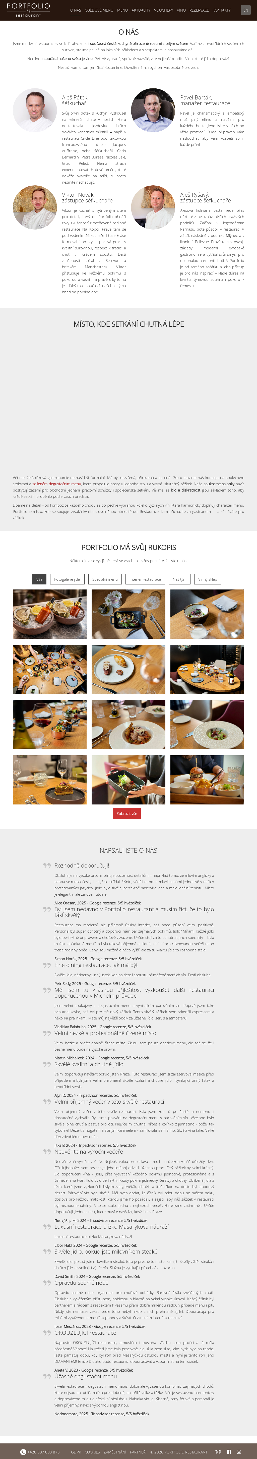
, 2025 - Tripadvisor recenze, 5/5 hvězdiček (113, 1413)
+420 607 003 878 (40, 1451)
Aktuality (141, 10)
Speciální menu (105, 579)
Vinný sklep (207, 579)
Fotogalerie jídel (67, 579)
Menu (122, 10)
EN (245, 10)
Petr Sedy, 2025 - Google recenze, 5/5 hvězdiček (95, 983)
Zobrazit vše (126, 813)
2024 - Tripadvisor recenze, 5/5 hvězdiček (100, 1145)
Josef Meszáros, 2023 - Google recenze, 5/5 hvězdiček (99, 1326)
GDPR (76, 1451)
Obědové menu (99, 10)
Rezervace (199, 10)
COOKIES (92, 1451)
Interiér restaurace (145, 579)
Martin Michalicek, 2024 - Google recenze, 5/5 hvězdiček (101, 1057)
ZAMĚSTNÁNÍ (115, 1451)
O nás (75, 10)
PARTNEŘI (138, 1451)
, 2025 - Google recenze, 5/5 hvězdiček (108, 902)
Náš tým (179, 579)
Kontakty (222, 10)
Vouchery (163, 10)
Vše (39, 579)
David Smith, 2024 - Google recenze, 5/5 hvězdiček (97, 1276)
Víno (181, 10)
